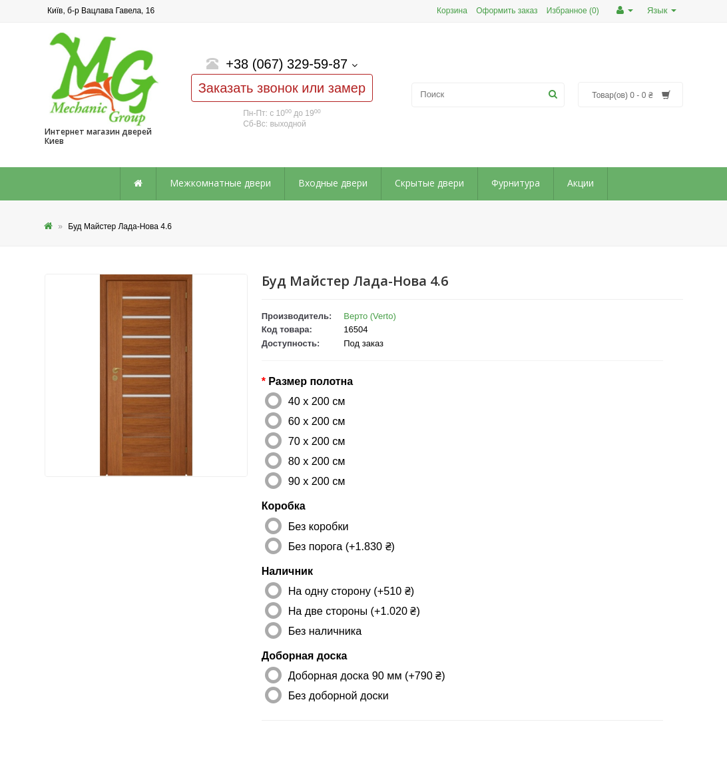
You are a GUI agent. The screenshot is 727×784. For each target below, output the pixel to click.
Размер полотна (310, 381)
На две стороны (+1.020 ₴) (354, 611)
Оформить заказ (506, 10)
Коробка (284, 506)
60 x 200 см (317, 421)
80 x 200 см (317, 461)
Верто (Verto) (370, 316)
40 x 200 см (317, 401)
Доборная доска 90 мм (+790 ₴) (366, 675)
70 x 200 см (317, 441)
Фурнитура (515, 183)
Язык (661, 10)
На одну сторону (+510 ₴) (351, 591)
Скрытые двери (429, 183)
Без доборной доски (338, 695)
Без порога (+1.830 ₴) (341, 546)
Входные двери (332, 183)
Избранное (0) (573, 10)
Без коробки (318, 526)
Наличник (287, 571)
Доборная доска (305, 655)
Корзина (452, 10)
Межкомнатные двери (220, 183)
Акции (580, 183)
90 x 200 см (317, 481)
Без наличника (325, 631)
